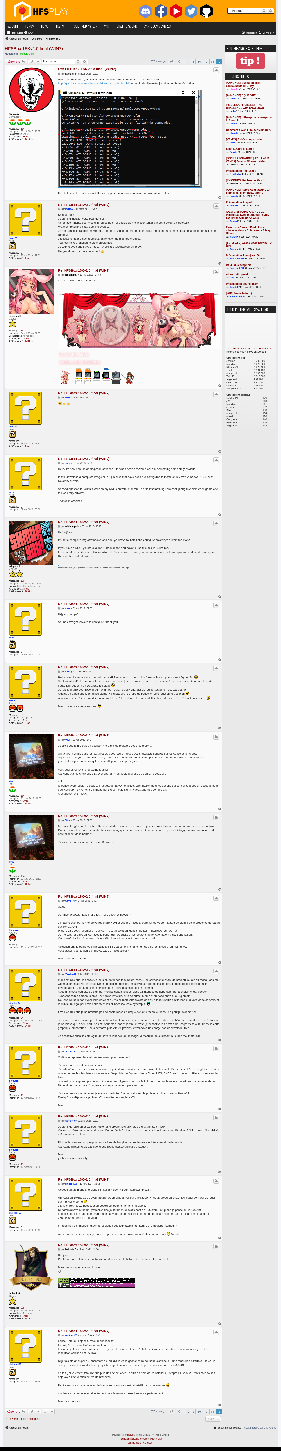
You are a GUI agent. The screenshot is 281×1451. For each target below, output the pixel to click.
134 (23, 796)
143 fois (29, 341)
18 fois (28, 803)
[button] (171, 61)
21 (22, 944)
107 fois (29, 1318)
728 (23, 1308)
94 (22, 1018)
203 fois (25, 136)
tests (60, 26)
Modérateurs (27, 53)
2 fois (27, 723)
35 (22, 715)
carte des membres (157, 26)
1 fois (27, 258)
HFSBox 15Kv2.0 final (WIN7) (34, 48)
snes (11, 492)
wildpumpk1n (16, 566)
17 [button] (205, 62)
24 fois (28, 1026)
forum (29, 26)
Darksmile (14, 114)
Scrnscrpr (14, 930)
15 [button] (192, 62)
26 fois (24, 801)
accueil (13, 26)
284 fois (25, 589)
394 (23, 129)
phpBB (130, 1435)
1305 (23, 581)
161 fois (29, 139)
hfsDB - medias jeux (84, 26)
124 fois (25, 338)
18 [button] (212, 62)
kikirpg (12, 700)
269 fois (29, 591)
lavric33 (13, 238)
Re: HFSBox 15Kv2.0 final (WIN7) (87, 69)
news (45, 26)
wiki (107, 26)
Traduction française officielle (133, 1439)
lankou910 (14, 1293)
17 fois (24, 1023)
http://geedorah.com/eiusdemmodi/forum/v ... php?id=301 (94, 83)
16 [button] (199, 62)
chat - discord (127, 26)
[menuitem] (28, 32)
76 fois (24, 1316)
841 (23, 330)
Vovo (11, 781)
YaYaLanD (14, 1003)
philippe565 (15, 1213)
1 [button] (184, 62)
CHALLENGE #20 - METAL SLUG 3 (251, 348)
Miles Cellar (156, 1439)
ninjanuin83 (15, 316)
